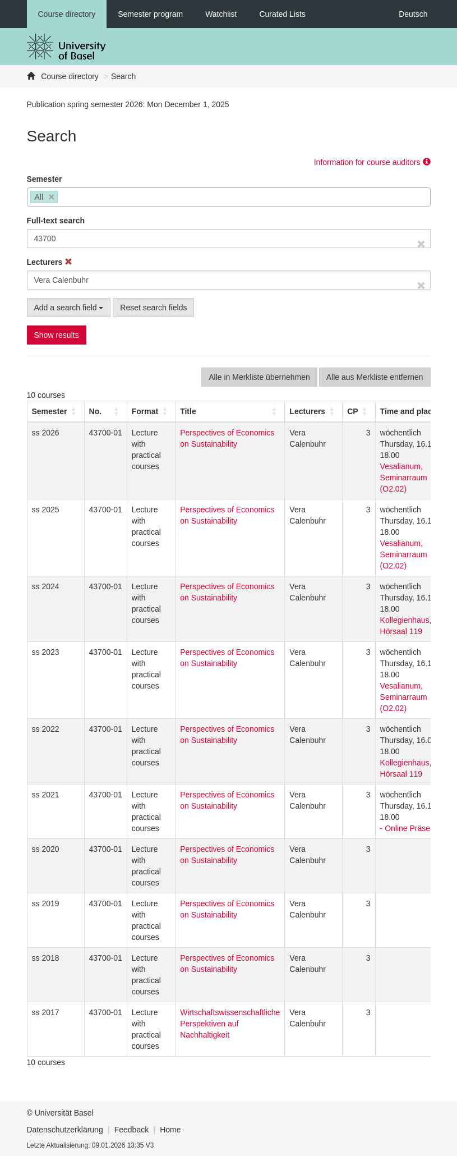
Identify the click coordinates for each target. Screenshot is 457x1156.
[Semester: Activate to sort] (55, 411)
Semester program (150, 14)
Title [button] (188, 411)
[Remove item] (52, 197)
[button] (49, 411)
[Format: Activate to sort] (151, 411)
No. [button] (95, 411)
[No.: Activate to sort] (105, 411)
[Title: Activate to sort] (230, 411)
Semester (44, 179)
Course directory (67, 14)
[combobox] (229, 197)
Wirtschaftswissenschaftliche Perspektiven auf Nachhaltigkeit (230, 1023)
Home (170, 1129)
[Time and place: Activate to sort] (414, 411)
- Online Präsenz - (412, 828)
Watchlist (221, 14)
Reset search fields (153, 307)
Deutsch (413, 14)
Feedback (131, 1129)
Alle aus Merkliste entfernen (374, 377)
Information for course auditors (372, 162)
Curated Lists (282, 14)
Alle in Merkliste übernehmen (259, 377)
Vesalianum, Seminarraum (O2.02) (403, 477)
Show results (56, 335)
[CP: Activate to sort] (359, 411)
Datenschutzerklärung (65, 1129)
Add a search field (69, 307)
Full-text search (56, 220)
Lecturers (50, 262)
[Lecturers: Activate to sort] (314, 411)
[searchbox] (64, 198)
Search (123, 76)
